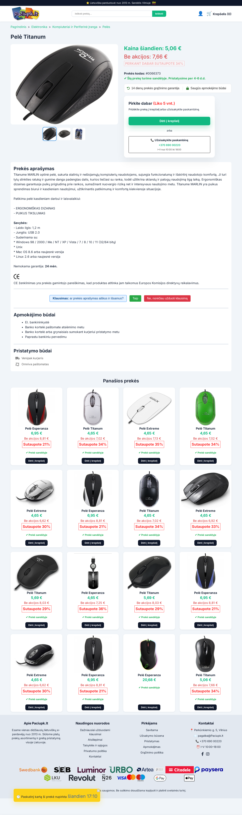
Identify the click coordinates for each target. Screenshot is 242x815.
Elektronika (39, 27)
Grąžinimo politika (151, 752)
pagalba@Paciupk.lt (210, 735)
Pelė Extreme (149, 428)
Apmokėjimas (152, 746)
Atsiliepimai (95, 739)
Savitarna (152, 730)
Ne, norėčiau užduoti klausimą (167, 298)
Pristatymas (151, 741)
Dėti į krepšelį (169, 121)
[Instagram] (207, 754)
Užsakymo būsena (152, 735)
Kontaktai (95, 756)
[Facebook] (202, 754)
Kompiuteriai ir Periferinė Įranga (74, 27)
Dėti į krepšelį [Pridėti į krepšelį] (36, 460)
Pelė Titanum (93, 428)
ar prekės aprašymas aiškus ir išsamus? (88, 298)
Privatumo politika (95, 751)
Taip (135, 298)
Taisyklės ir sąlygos (95, 745)
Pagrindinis (18, 27)
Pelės (106, 27)
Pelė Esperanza (36, 428)
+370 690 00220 (169, 145)
